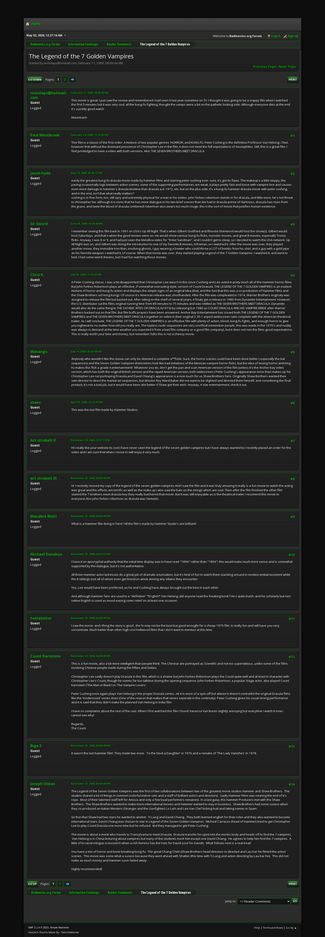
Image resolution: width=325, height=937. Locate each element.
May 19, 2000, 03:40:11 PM (86, 173)
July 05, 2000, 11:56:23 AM (86, 274)
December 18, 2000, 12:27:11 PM (90, 440)
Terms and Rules (273, 927)
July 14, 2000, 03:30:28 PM (86, 351)
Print (293, 79)
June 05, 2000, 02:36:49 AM (87, 223)
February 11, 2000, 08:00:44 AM (90, 92)
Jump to (230, 901)
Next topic (287, 67)
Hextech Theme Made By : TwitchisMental (53, 932)
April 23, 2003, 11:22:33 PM (87, 402)
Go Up (32, 884)
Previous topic (265, 67)
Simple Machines (59, 927)
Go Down (34, 79)
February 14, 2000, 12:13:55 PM (90, 135)
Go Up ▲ (291, 927)
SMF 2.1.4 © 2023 (38, 927)
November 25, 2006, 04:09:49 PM (90, 478)
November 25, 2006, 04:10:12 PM (90, 554)
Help (257, 927)
